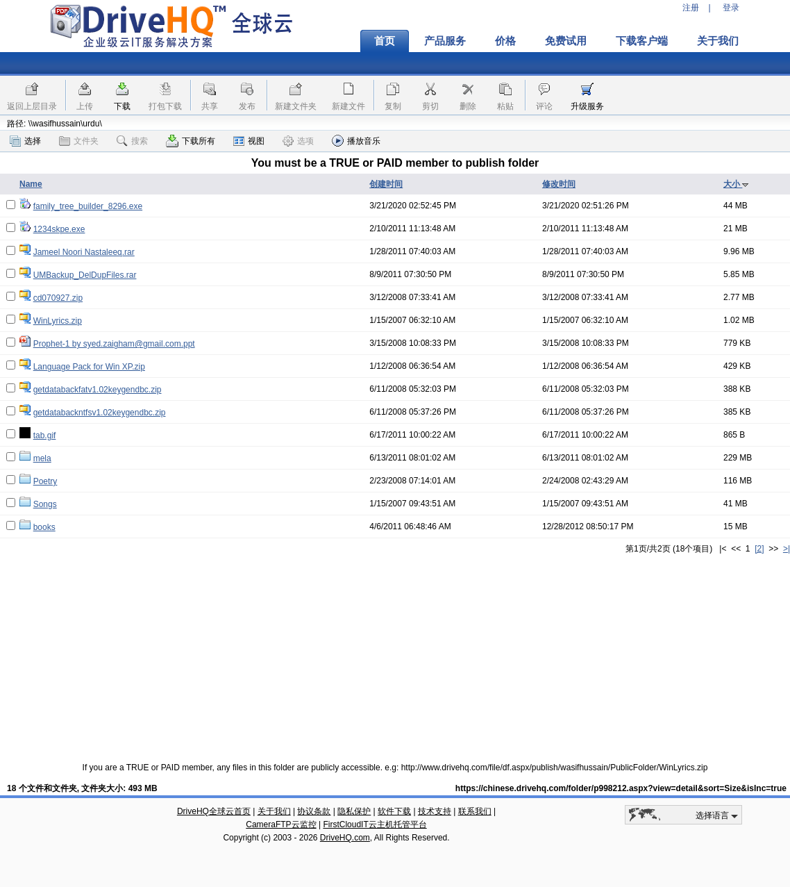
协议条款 (313, 811)
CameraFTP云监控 (281, 824)
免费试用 (566, 41)
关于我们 (718, 41)
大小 (736, 184)
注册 (690, 8)
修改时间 (558, 184)
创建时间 (386, 184)
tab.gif (44, 435)
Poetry (45, 481)
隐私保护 (354, 811)
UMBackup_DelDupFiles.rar (85, 275)
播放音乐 (356, 141)
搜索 (132, 141)
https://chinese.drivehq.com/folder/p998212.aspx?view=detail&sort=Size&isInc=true (621, 788)
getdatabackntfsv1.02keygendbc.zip (99, 412)
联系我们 (474, 811)
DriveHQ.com (345, 838)
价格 (505, 41)
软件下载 (394, 811)
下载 (122, 106)
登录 (731, 8)
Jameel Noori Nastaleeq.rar (84, 252)
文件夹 (79, 141)
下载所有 (190, 141)
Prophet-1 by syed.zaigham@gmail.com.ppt (114, 344)
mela (42, 458)
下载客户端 (642, 41)
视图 (248, 141)
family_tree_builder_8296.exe (87, 206)
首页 (384, 41)
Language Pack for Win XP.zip (89, 367)
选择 (25, 141)
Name (30, 184)
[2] (759, 549)
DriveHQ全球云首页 (214, 811)
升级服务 (587, 106)
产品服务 (445, 41)
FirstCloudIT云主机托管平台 (374, 824)
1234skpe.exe (59, 229)
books (44, 527)
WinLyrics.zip (57, 321)
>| (786, 549)
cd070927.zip (58, 298)
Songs (45, 504)
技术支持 (434, 811)
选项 (298, 141)
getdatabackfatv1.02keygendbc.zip (97, 390)
